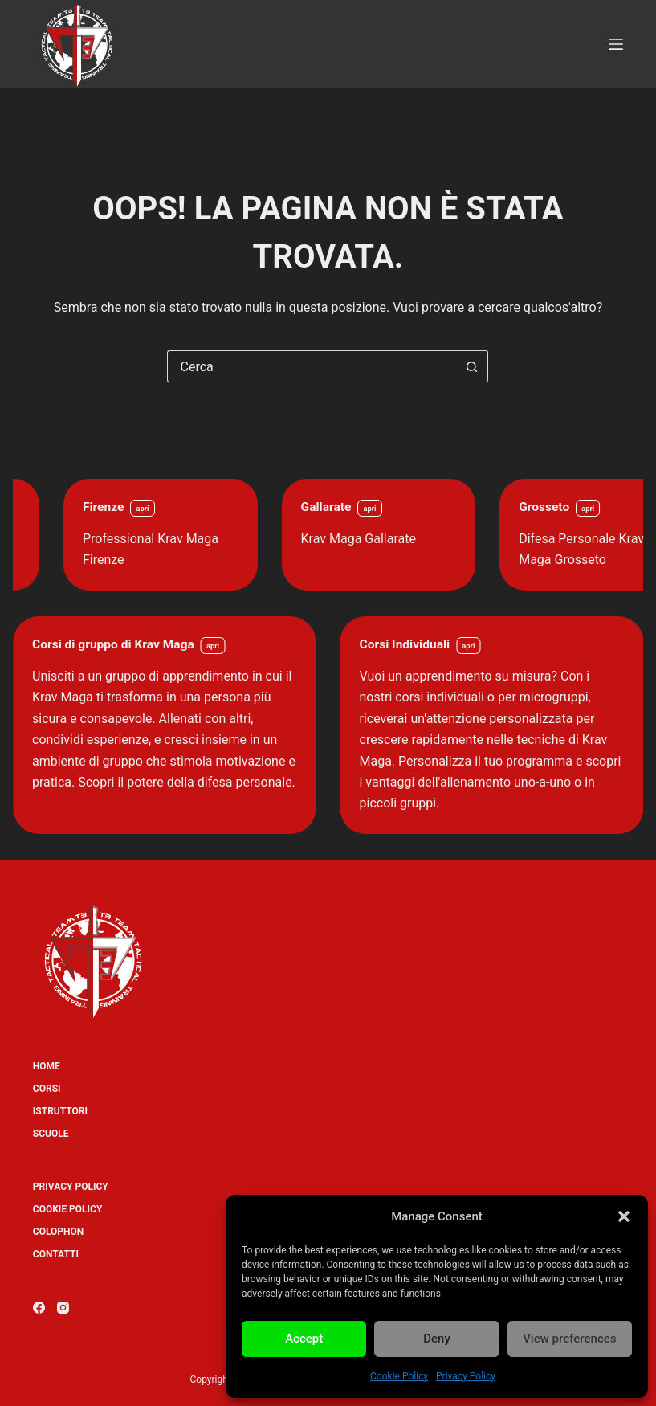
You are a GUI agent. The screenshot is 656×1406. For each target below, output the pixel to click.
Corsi (47, 1088)
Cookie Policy (399, 1376)
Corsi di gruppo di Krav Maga (113, 644)
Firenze (181, 507)
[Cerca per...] (311, 366)
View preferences (569, 1338)
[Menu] (616, 44)
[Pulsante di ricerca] (472, 366)
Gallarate (404, 507)
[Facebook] (39, 1308)
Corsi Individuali (405, 644)
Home (46, 1066)
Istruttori (60, 1111)
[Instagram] (63, 1308)
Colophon (58, 1231)
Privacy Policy (465, 1376)
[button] (624, 1216)
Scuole (51, 1133)
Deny (436, 1338)
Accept (304, 1338)
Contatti (56, 1254)
